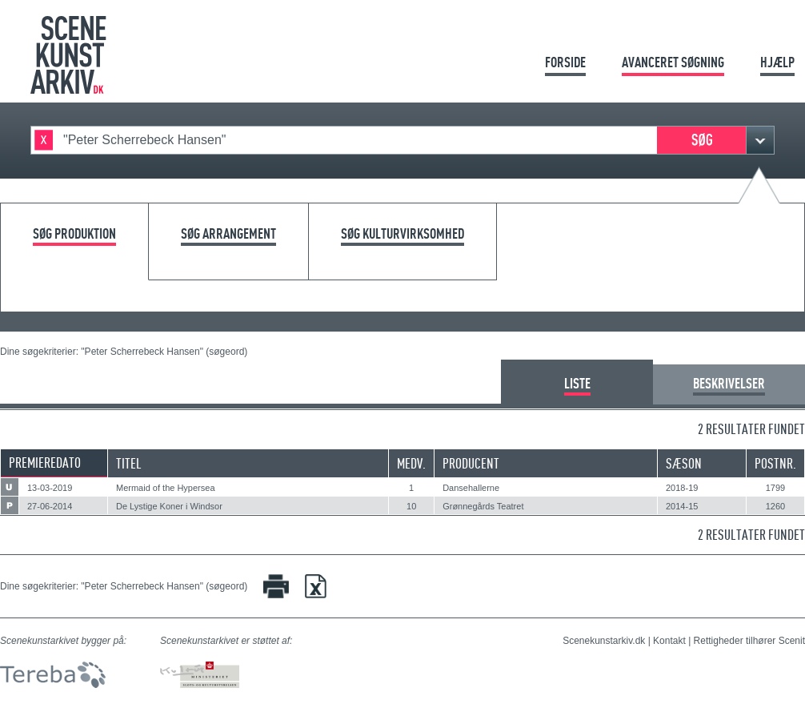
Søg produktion (74, 234)
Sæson (684, 463)
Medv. (411, 463)
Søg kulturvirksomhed (402, 234)
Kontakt (669, 640)
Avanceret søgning (673, 62)
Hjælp (777, 62)
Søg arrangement (228, 234)
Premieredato (45, 462)
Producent (471, 463)
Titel (129, 463)
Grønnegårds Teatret (483, 506)
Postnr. (775, 463)
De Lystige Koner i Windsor (169, 506)
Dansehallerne (471, 488)
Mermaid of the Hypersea (165, 488)
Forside (565, 62)
